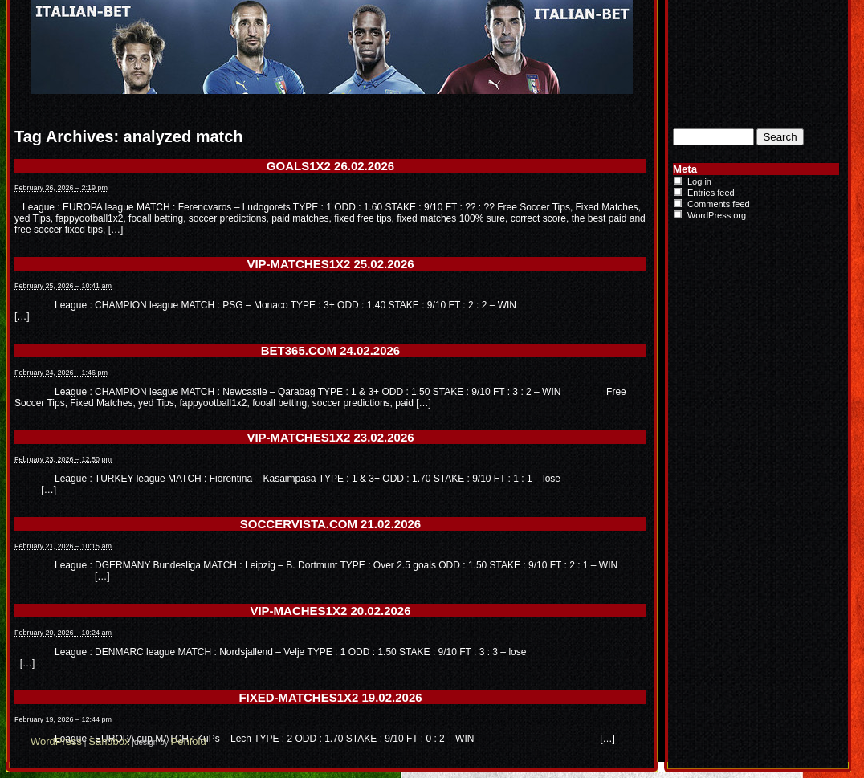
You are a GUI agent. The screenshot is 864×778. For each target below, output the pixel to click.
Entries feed (711, 193)
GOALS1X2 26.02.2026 (330, 166)
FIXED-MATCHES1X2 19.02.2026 (330, 697)
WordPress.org (716, 215)
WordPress (56, 741)
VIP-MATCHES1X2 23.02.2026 (330, 437)
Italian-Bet (247, 14)
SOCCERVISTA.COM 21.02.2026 (330, 524)
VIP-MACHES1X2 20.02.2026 (330, 610)
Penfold (188, 741)
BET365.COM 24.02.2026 (330, 350)
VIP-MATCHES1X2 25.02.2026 (330, 264)
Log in (699, 181)
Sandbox (108, 741)
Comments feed (718, 204)
